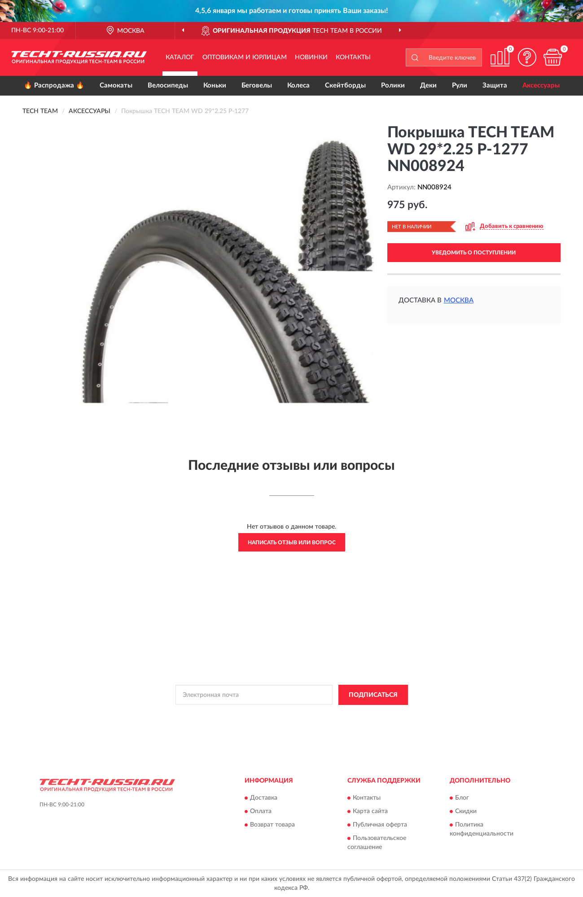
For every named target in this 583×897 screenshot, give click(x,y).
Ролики (393, 85)
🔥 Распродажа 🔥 (54, 85)
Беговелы (256, 85)
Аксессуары (541, 85)
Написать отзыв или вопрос (292, 542)
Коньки (214, 85)
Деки (428, 85)
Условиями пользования (362, 715)
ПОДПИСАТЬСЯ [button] (373, 695)
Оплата (261, 812)
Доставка (263, 798)
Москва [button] (458, 300)
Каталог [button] (180, 57)
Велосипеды (168, 85)
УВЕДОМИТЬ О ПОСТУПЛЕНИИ (474, 252)
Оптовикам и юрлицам (244, 57)
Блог (462, 798)
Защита (494, 85)
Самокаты (116, 85)
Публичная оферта (380, 825)
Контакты (353, 57)
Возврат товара (272, 825)
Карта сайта (370, 812)
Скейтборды (345, 85)
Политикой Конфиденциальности (283, 715)
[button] (527, 57)
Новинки (311, 57)
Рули (459, 85)
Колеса (298, 85)
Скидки (466, 812)
